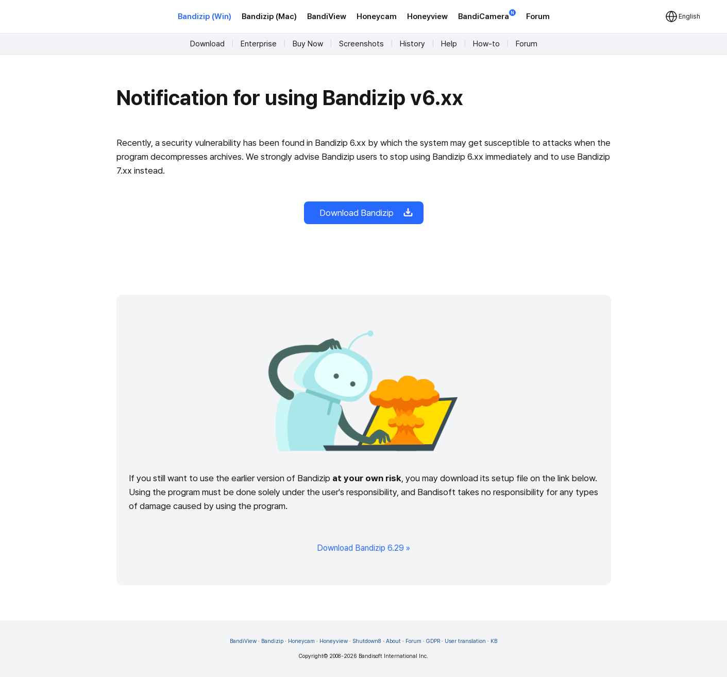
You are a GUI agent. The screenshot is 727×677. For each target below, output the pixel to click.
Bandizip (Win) (204, 16)
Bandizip (272, 641)
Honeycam (377, 16)
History (412, 43)
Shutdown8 (366, 641)
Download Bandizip (363, 213)
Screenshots (361, 43)
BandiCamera (487, 15)
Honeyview (427, 16)
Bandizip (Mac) (269, 16)
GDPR (433, 641)
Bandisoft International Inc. (393, 656)
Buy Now (308, 43)
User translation (465, 641)
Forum (538, 16)
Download (207, 43)
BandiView (326, 16)
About (393, 641)
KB (494, 641)
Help (449, 43)
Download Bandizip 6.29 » (363, 548)
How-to (486, 43)
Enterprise (259, 43)
